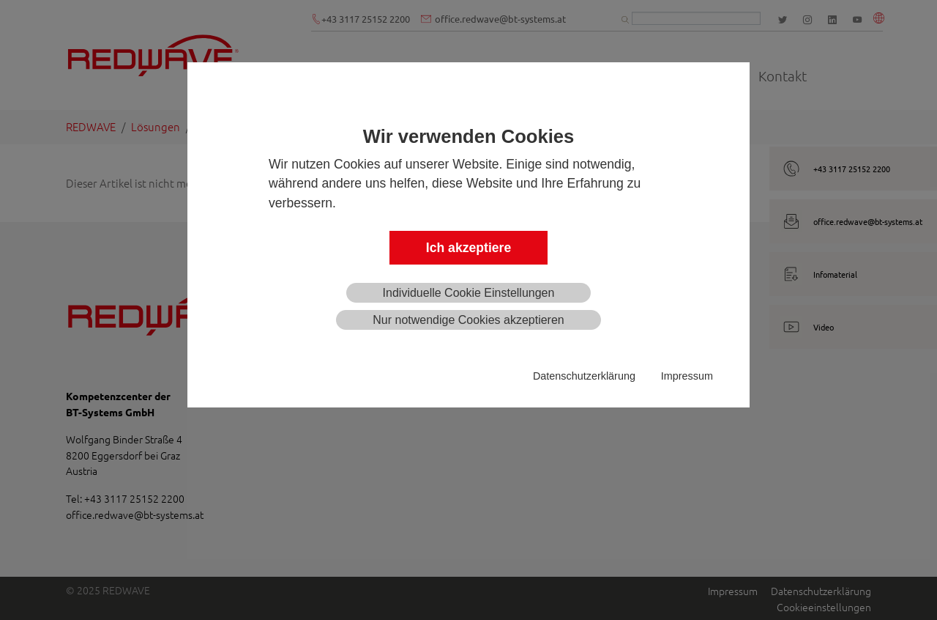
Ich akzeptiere (468, 247)
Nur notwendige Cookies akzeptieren (468, 320)
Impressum (687, 376)
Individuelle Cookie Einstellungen (469, 293)
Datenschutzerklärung (584, 376)
